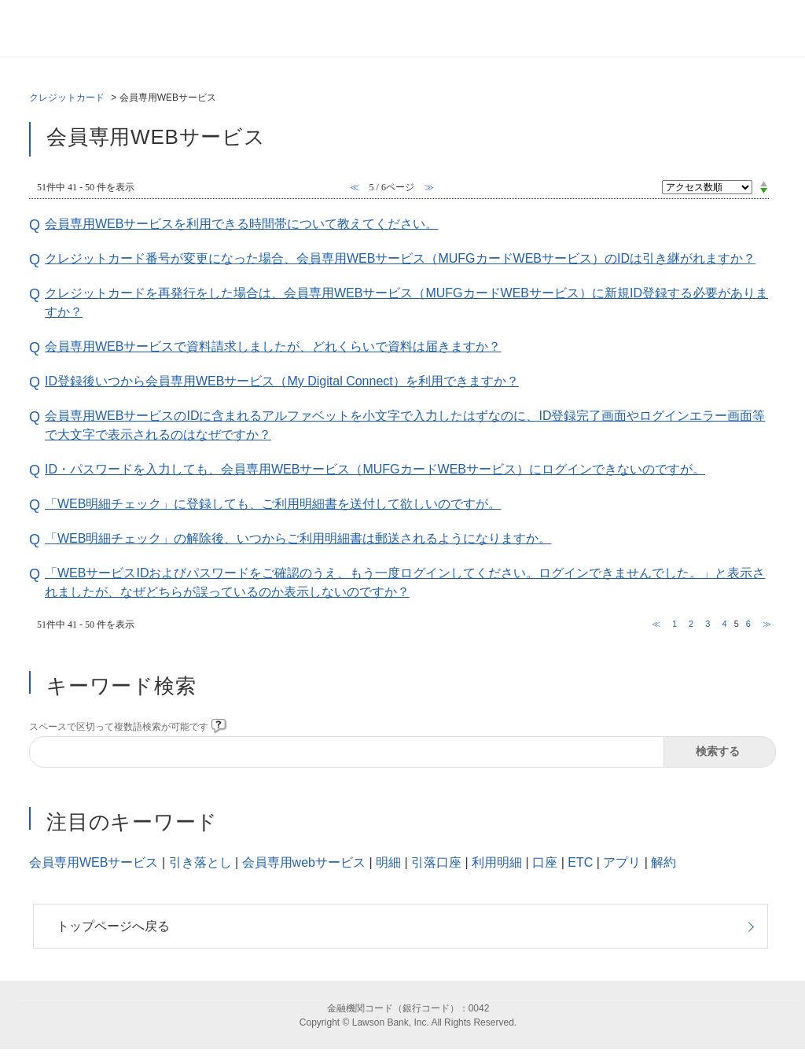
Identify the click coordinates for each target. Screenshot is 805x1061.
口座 (544, 862)
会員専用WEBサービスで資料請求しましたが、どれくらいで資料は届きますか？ (273, 346)
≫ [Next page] (767, 623)
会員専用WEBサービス (93, 862)
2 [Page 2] (691, 623)
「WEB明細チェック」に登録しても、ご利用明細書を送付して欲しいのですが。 (273, 503)
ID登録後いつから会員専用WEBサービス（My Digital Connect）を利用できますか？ (282, 381)
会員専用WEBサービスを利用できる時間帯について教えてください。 (241, 223)
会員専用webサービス (304, 862)
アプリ (622, 862)
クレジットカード (67, 97)
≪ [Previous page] (656, 623)
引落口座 (436, 862)
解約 (663, 862)
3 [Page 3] (707, 623)
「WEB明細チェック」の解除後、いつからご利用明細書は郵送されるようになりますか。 (298, 538)
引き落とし (200, 862)
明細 (388, 862)
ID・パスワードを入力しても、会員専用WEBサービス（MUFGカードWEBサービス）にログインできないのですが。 (375, 469)
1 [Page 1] (674, 623)
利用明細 (497, 862)
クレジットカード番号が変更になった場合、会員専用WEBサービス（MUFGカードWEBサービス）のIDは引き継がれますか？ (400, 258)
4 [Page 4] (724, 623)
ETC (580, 862)
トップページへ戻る (113, 926)
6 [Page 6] (748, 623)
